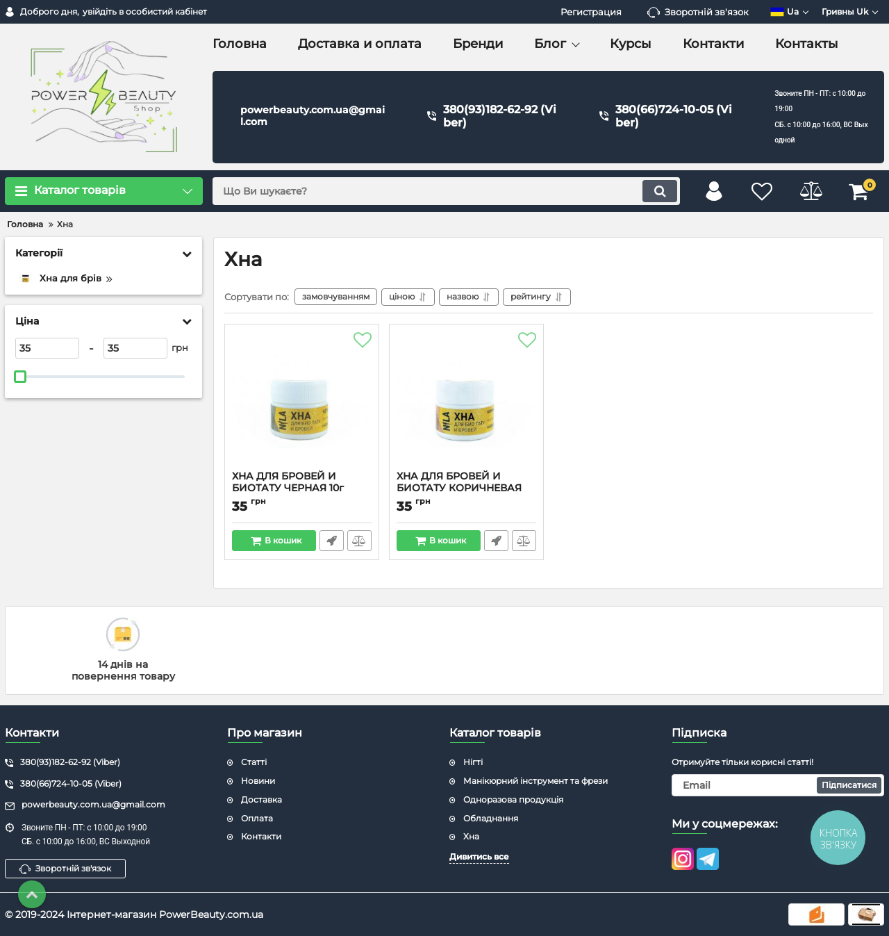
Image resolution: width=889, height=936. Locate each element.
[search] (446, 191)
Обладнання (490, 818)
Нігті (473, 762)
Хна (471, 836)
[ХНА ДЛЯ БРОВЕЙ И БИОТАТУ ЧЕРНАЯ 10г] (302, 400)
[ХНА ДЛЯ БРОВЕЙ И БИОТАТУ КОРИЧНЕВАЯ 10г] (466, 400)
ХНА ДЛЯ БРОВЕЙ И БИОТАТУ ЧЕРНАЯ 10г (302, 488)
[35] (47, 348)
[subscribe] (778, 785)
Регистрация (591, 11)
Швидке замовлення (331, 540)
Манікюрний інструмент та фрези (535, 780)
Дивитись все (479, 856)
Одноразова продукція (513, 799)
